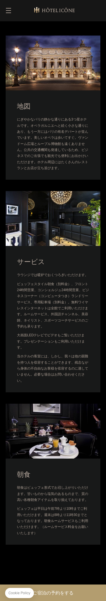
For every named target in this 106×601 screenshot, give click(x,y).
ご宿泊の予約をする (53, 592)
